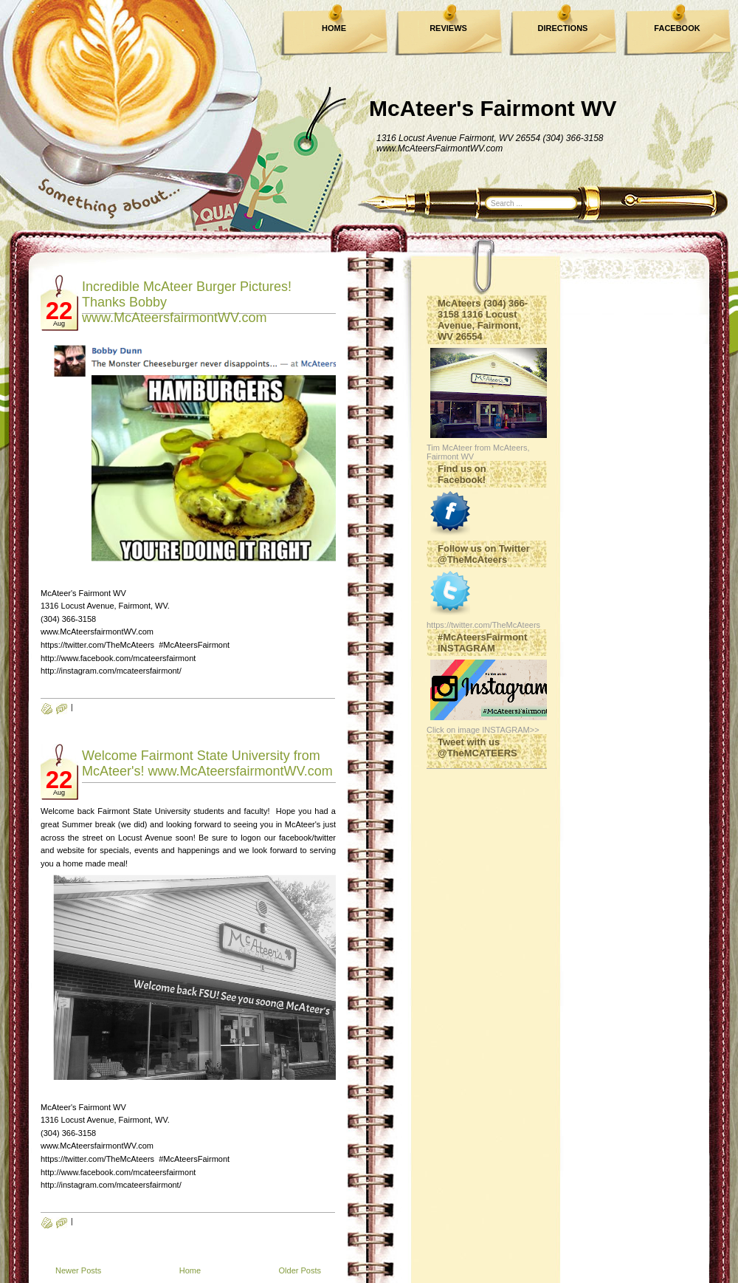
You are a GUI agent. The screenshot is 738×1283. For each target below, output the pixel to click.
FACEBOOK (677, 28)
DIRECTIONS (563, 28)
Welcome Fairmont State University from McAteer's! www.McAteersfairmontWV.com (207, 763)
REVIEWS (448, 28)
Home (190, 1270)
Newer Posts (78, 1270)
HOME (334, 28)
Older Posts (300, 1270)
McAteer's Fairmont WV (493, 108)
